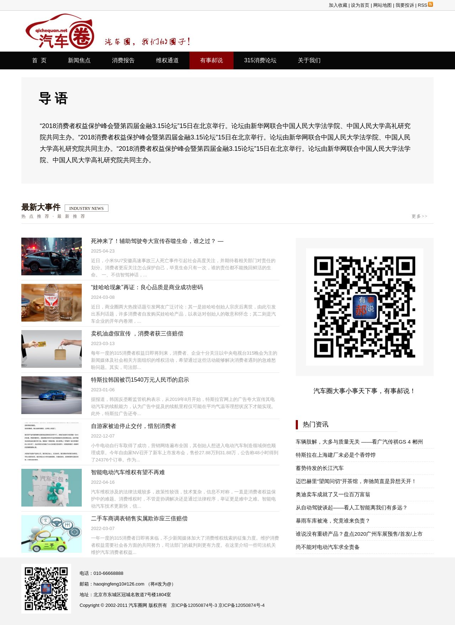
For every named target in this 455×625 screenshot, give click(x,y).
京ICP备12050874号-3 (194, 605)
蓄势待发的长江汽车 (320, 468)
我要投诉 (405, 5)
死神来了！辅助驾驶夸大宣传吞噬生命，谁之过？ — (157, 241)
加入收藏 (338, 5)
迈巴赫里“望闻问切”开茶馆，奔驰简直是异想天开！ (356, 481)
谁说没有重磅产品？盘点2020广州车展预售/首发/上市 (359, 534)
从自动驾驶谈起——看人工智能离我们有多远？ (352, 507)
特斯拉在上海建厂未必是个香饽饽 (336, 455)
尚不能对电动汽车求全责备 (328, 547)
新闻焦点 (79, 60)
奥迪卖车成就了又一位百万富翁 (333, 494)
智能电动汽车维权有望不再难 (128, 472)
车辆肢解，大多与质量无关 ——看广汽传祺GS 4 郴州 (359, 442)
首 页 (39, 60)
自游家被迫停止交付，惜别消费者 (133, 426)
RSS (425, 5)
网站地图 (382, 5)
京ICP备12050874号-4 (241, 605)
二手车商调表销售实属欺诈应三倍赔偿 (139, 518)
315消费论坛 (260, 60)
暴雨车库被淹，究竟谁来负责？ (333, 521)
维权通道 (167, 60)
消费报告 (123, 60)
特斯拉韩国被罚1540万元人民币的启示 (140, 380)
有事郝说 (211, 60)
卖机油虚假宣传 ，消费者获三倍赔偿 (137, 333)
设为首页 (360, 5)
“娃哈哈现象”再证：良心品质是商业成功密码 (147, 287)
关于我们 (309, 60)
